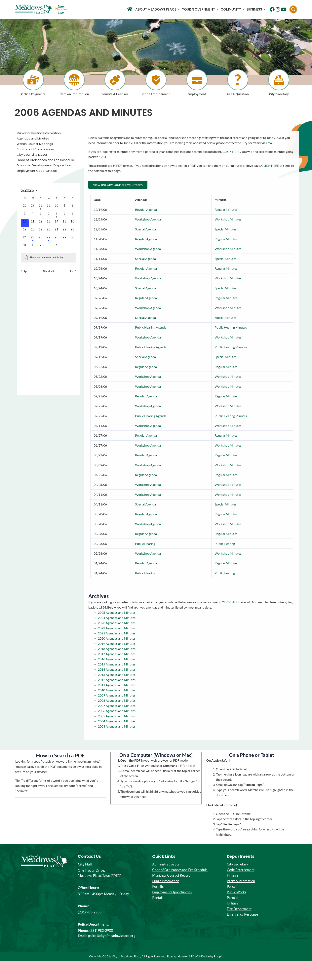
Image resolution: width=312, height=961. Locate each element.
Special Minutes (225, 229)
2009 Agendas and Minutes (117, 695)
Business (256, 9)
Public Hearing (145, 543)
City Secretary (237, 864)
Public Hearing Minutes (231, 327)
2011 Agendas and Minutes (117, 685)
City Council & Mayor (32, 155)
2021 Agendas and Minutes (117, 633)
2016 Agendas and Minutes (117, 659)
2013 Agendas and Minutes (117, 674)
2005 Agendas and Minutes (117, 716)
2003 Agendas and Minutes (117, 726)
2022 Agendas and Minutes (117, 628)
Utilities (232, 903)
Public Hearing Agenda (150, 327)
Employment (197, 94)
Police (231, 887)
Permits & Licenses (115, 94)
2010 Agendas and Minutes (117, 690)
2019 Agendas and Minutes (117, 643)
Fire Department (239, 909)
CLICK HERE (231, 151)
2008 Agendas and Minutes (117, 700)
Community (232, 9)
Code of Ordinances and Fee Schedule (45, 160)
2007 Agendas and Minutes (117, 705)
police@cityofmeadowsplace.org (111, 936)
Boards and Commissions (36, 149)
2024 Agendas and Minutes (117, 618)
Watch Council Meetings (35, 144)
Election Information (74, 94)
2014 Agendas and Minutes (117, 669)
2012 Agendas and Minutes (117, 680)
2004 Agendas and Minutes (117, 721)
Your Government (200, 9)
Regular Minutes (226, 209)
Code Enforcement (156, 94)
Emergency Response (242, 914)
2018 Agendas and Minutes (117, 649)
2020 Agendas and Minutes (117, 638)
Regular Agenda (146, 209)
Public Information (165, 881)
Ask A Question (238, 94)
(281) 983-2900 (101, 930)
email (269, 143)
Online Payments (33, 94)
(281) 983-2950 (89, 912)
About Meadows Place (157, 9)
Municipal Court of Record (171, 875)
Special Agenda (145, 229)
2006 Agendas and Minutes (117, 711)
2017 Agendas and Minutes (117, 654)
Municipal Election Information (39, 133)
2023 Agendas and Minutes (117, 623)
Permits (158, 887)
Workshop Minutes (228, 219)
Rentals (157, 898)
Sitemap (171, 956)
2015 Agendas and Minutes (117, 664)
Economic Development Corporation (44, 165)
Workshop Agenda (148, 219)
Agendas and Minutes (33, 138)
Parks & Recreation (241, 881)
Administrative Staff (167, 864)
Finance (232, 875)
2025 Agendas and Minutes (117, 612)
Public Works (236, 892)
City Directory (279, 94)
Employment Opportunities (37, 171)
